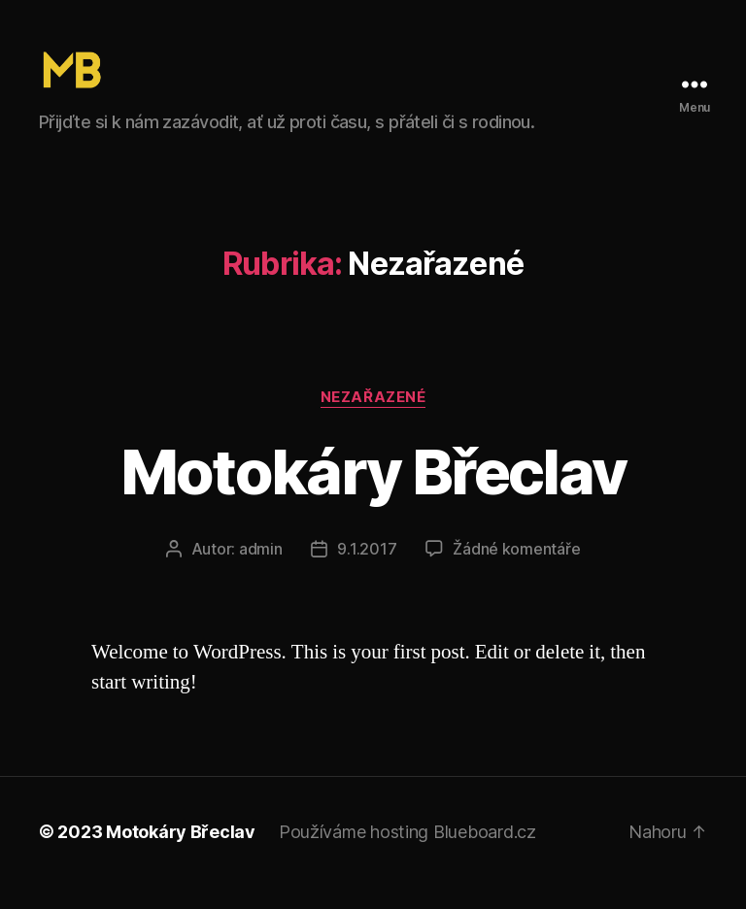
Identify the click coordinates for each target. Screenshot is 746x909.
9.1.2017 (366, 571)
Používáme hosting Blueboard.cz (407, 854)
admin (261, 571)
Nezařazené (373, 419)
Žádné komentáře (516, 571)
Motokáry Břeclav (373, 493)
